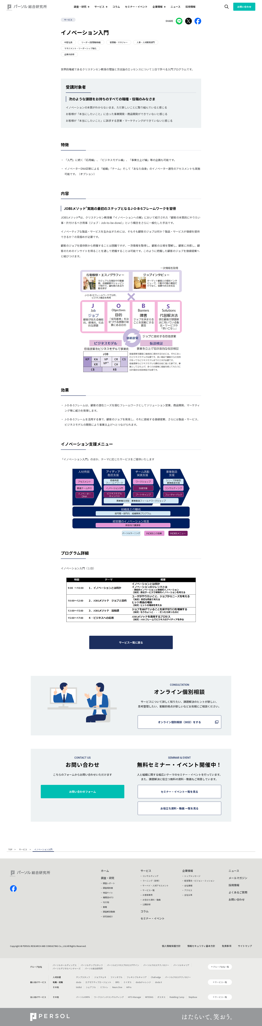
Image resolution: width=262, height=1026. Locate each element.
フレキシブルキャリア (137, 977)
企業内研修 (69, 54)
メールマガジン (238, 878)
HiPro (129, 987)
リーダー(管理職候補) (91, 42)
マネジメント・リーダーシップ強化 (80, 48)
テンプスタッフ (83, 977)
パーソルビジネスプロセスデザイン (123, 965)
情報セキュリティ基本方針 (201, 946)
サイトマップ (245, 946)
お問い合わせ (244, 6)
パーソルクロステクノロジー (156, 965)
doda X (158, 982)
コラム (116, 6)
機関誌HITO (108, 897)
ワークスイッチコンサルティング (109, 997)
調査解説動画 (109, 911)
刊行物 (106, 902)
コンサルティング (150, 876)
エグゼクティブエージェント (98, 982)
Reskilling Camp (177, 997)
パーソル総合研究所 (94, 968)
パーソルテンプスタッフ (92, 965)
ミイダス (127, 982)
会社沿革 (188, 894)
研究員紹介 (108, 916)
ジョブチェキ (100, 977)
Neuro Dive (117, 987)
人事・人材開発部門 (146, 42)
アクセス (188, 890)
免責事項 (226, 946)
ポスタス (161, 997)
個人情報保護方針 (171, 946)
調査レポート (109, 883)
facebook (13, 888)
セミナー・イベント (136, 6)
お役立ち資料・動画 (152, 899)
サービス (68, 19)
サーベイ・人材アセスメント (156, 885)
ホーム (105, 871)
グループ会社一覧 (221, 966)
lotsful (79, 987)
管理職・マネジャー (119, 42)
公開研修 (147, 904)
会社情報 (188, 885)
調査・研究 (107, 878)
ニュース (175, 6)
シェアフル (91, 987)
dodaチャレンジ (143, 982)
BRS (117, 982)
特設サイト (108, 892)
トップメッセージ (192, 876)
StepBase (192, 997)
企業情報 (187, 871)
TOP (10, 849)
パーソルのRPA (83, 997)
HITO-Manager (134, 997)
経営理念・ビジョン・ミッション (199, 880)
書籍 (105, 906)
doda (78, 982)
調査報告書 (108, 887)
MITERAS (149, 997)
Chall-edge (156, 977)
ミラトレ (104, 987)
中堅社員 (68, 42)
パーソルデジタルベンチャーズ (67, 968)
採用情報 (190, 6)
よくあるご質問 (238, 892)
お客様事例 (148, 894)
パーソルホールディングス (65, 965)
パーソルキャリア (181, 965)
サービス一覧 (149, 890)
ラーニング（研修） (152, 880)
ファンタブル (116, 977)
